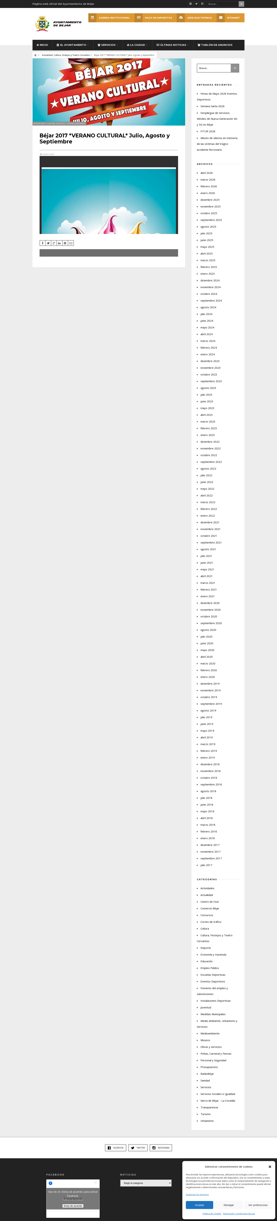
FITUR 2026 (208, 131)
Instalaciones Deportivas (216, 1000)
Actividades (207, 888)
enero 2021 (208, 596)
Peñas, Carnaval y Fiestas (216, 1053)
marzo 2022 (208, 502)
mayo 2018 (207, 811)
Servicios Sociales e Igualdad (218, 1094)
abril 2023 (207, 414)
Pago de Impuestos (153, 17)
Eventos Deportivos (213, 981)
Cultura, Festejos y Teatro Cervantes (72, 55)
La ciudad (136, 45)
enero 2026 (208, 193)
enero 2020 (208, 677)
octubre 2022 (209, 455)
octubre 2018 (209, 777)
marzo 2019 (208, 744)
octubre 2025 (209, 213)
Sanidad (205, 1080)
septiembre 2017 (211, 858)
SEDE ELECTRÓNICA (194, 17)
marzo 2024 (208, 341)
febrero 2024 (209, 347)
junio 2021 (207, 562)
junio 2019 (207, 724)
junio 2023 (207, 401)
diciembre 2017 (210, 845)
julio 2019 (206, 717)
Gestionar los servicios (197, 1194)
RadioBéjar (207, 1073)
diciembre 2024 (210, 280)
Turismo (206, 1114)
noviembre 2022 (211, 448)
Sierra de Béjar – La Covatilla (218, 1100)
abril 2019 (207, 737)
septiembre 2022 (211, 462)
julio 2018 (206, 798)
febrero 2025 (209, 267)
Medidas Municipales (213, 1014)
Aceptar (199, 1204)
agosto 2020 (208, 630)
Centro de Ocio (210, 901)
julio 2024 (206, 314)
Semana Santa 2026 (213, 106)
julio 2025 (206, 233)
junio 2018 (207, 804)
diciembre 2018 (210, 764)
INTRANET (228, 17)
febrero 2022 (209, 509)
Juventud (206, 1007)
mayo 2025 (207, 246)
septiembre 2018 (211, 784)
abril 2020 (207, 656)
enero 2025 (208, 273)
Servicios (107, 45)
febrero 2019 (209, 751)
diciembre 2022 (210, 441)
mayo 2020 (207, 650)
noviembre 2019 (211, 690)
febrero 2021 (209, 589)
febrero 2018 (209, 831)
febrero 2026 (209, 186)
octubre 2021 (209, 535)
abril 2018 (207, 818)
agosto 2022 (208, 468)
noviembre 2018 (211, 771)
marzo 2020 (208, 663)
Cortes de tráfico (211, 922)
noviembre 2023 (211, 367)
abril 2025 (207, 253)
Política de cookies (212, 1213)
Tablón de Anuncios (215, 45)
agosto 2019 (208, 710)
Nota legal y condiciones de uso (239, 1213)
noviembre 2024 (211, 287)
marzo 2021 (208, 583)
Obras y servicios (211, 1047)
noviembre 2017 (211, 851)
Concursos (207, 915)
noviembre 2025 (211, 206)
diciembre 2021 (210, 522)
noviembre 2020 (211, 609)
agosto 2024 (208, 307)
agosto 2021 (208, 549)
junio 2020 (207, 643)
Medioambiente (210, 1033)
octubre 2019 (209, 697)
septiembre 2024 (211, 300)
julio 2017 (206, 865)
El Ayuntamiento (71, 45)
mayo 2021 (207, 569)
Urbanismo (207, 1120)
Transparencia (209, 1107)
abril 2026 (207, 173)
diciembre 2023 (210, 361)
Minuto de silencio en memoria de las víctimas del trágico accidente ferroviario (217, 143)
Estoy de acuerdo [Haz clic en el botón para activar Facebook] (73, 1206)
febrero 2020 (209, 670)
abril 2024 (207, 334)
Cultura (205, 928)
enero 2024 (208, 354)
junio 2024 (207, 320)
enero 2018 (208, 838)
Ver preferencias (258, 1204)
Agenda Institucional (109, 17)
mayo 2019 (207, 730)
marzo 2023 (208, 421)
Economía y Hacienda (213, 954)
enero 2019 (208, 757)
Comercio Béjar (210, 908)
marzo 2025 (208, 260)
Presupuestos (209, 1067)
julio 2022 (206, 475)
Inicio (42, 45)
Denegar (229, 1204)
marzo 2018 (208, 824)
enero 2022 (208, 515)
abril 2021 (207, 576)
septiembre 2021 (211, 542)
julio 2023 (206, 394)
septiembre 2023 (211, 381)
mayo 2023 (207, 408)
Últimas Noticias (171, 45)
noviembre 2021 (211, 529)
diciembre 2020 (210, 603)
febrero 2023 (209, 428)
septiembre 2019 (211, 703)
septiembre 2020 (211, 623)
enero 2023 (208, 435)
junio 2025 (207, 240)
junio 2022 (207, 482)
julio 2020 (206, 636)
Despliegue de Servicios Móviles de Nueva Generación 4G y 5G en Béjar (217, 118)
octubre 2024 (209, 294)
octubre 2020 (209, 616)
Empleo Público (210, 968)
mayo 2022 (207, 488)
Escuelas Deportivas (213, 974)
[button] (270, 1166)
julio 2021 (206, 556)
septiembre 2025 (211, 220)
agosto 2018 (208, 791)
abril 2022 (207, 495)
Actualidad (47, 55)
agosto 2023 (208, 388)
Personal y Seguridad (213, 1060)
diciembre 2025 (210, 199)
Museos (205, 1040)
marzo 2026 (208, 179)
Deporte (206, 948)
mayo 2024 (207, 327)
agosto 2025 (208, 226)
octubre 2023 (209, 374)
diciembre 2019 (210, 683)
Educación (207, 961)
